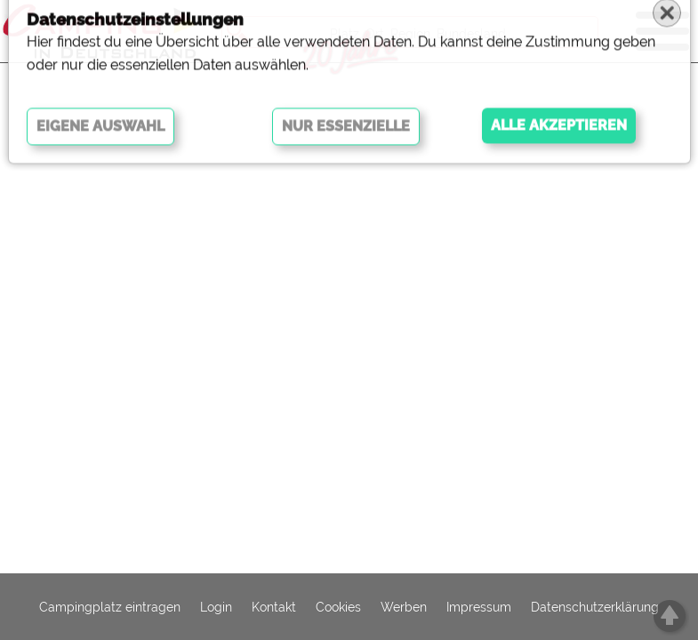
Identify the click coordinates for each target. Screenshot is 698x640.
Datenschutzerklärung (595, 607)
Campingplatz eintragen (110, 607)
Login (216, 607)
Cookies (338, 607)
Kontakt (274, 607)
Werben (404, 607)
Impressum (478, 607)
